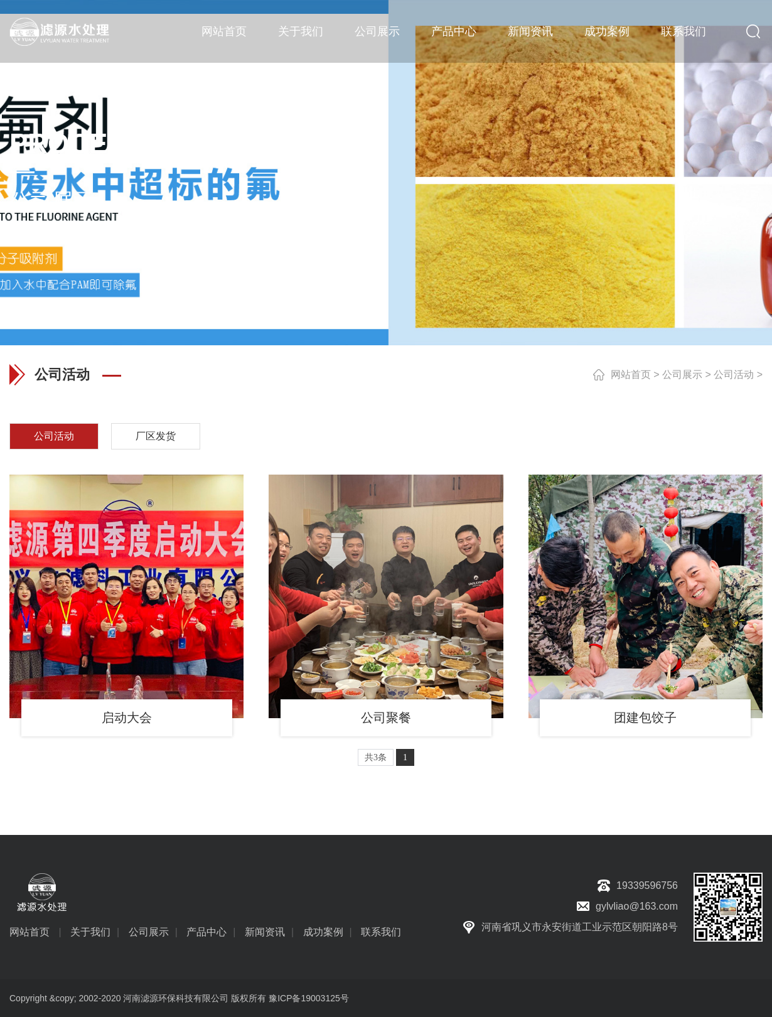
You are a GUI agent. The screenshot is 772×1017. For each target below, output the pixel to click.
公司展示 (377, 31)
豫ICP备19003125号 (309, 998)
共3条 (376, 757)
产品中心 (453, 31)
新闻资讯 (530, 31)
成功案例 (607, 31)
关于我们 (300, 31)
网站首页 (224, 31)
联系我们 (683, 31)
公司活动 (734, 374)
